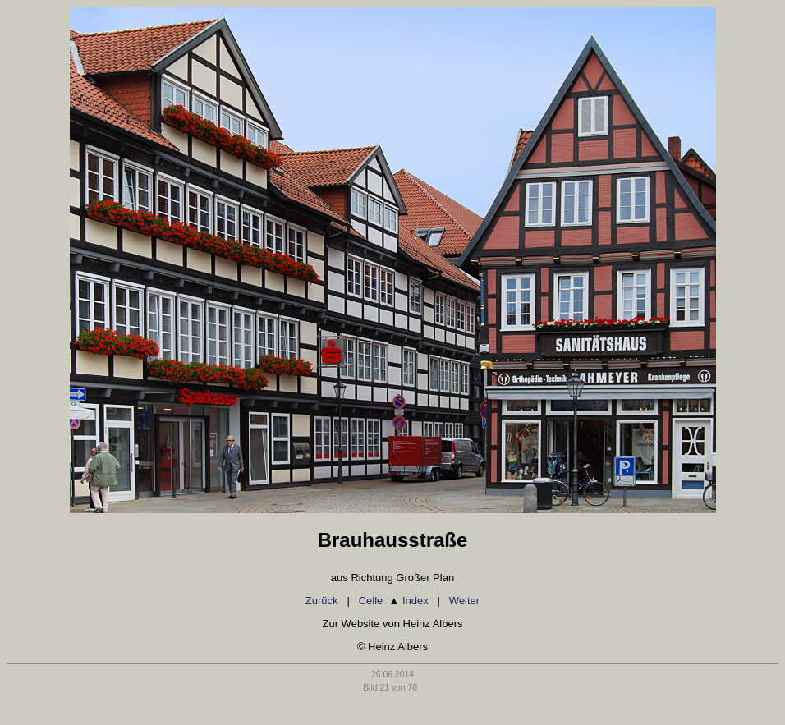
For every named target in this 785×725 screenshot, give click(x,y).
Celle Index (394, 600)
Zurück (321, 600)
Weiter (464, 600)
